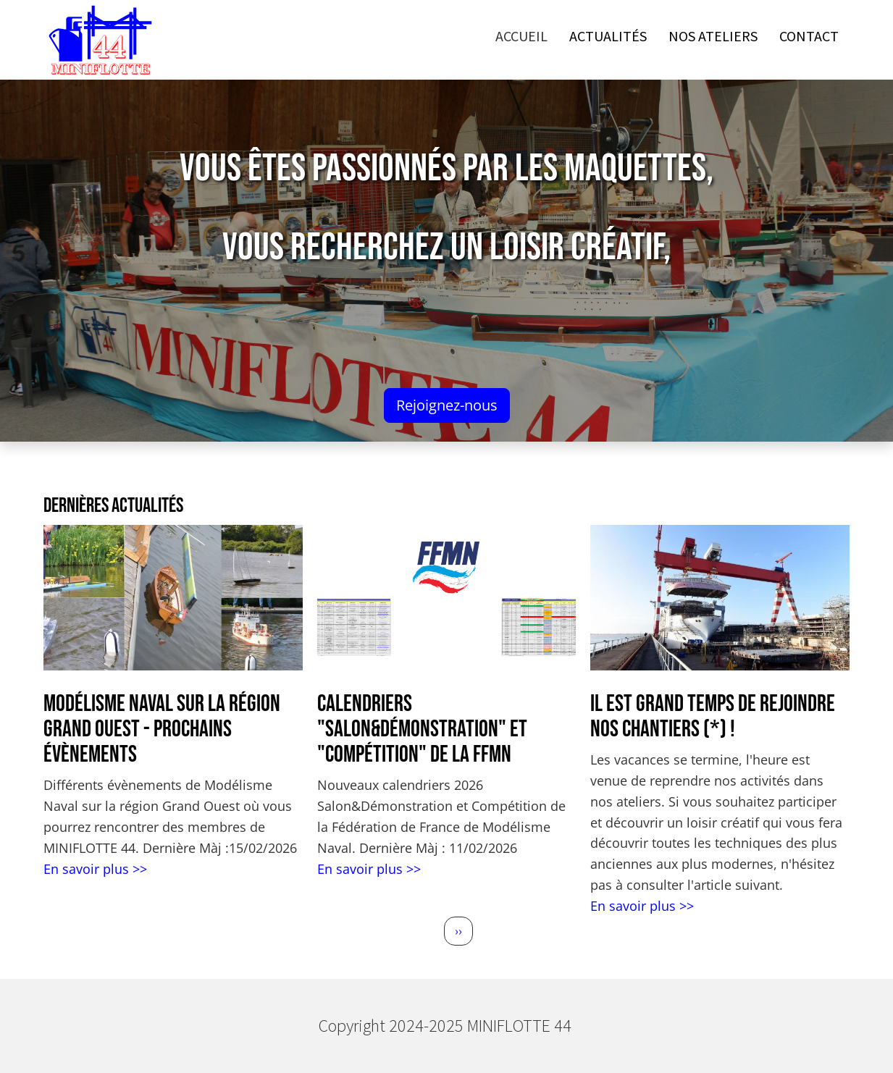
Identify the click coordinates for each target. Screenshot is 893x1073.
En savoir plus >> (95, 869)
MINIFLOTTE (520, 1025)
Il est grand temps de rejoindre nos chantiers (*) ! (712, 717)
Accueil (521, 36)
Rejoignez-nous (447, 405)
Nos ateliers (713, 36)
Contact (809, 36)
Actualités (608, 36)
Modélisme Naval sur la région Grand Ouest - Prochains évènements (161, 729)
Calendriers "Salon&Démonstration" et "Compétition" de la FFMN (422, 729)
